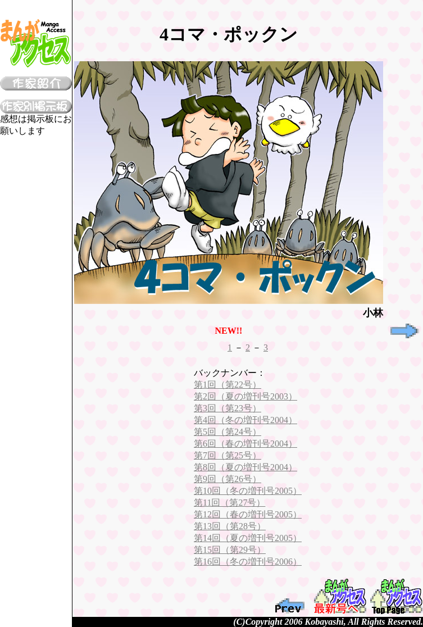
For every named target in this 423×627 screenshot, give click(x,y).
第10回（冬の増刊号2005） (248, 491)
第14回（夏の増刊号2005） (248, 538)
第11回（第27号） (229, 502)
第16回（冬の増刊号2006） (248, 561)
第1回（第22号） (227, 384)
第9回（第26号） (227, 479)
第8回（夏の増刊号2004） (245, 467)
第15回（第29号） (230, 550)
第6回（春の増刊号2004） (245, 443)
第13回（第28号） (230, 526)
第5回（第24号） (227, 432)
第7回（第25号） (227, 455)
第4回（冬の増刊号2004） (245, 420)
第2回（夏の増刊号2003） (245, 396)
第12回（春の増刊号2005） (248, 514)
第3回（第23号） (227, 408)
